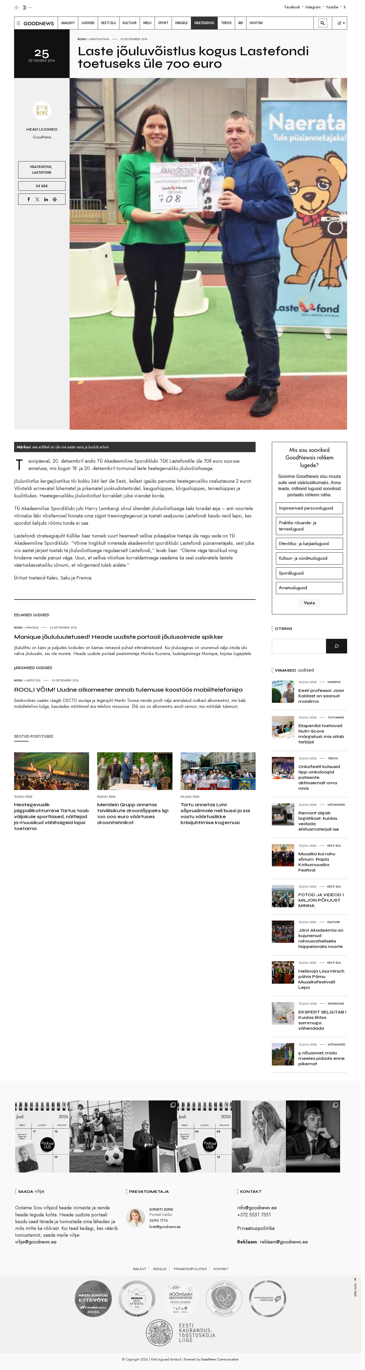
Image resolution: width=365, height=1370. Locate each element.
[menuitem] (68, 23)
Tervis (333, 758)
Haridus (334, 682)
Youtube (332, 7)
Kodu (82, 39)
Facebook (292, 7)
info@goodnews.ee (257, 1207)
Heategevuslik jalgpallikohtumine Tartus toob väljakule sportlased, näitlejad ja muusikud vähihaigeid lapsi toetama (51, 816)
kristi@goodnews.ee (164, 1226)
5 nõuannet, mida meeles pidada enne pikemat (321, 1058)
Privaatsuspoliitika (256, 1228)
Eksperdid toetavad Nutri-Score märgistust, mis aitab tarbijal (321, 733)
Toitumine (336, 717)
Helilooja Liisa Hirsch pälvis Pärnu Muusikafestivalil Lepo (321, 979)
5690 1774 (158, 1220)
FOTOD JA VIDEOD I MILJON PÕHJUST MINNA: (321, 900)
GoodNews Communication (220, 1359)
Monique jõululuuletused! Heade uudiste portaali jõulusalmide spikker (118, 636)
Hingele (32, 627)
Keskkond (336, 1003)
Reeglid (160, 1269)
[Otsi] (336, 646)
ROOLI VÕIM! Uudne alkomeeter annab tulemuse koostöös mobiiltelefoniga (128, 689)
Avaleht (139, 1269)
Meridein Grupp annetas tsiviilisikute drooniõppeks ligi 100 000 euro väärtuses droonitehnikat (132, 813)
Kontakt (221, 1269)
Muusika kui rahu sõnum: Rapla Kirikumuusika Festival (316, 862)
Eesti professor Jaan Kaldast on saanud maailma (321, 696)
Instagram (313, 7)
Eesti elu (334, 845)
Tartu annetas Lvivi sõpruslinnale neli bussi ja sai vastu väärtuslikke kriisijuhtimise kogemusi (215, 813)
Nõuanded (336, 804)
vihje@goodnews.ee (36, 1241)
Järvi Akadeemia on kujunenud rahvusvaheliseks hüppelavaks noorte (320, 938)
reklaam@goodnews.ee (284, 1241)
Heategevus (99, 39)
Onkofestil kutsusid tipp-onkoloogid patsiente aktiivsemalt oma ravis (319, 777)
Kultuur (333, 922)
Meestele (33, 680)
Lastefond (41, 172)
